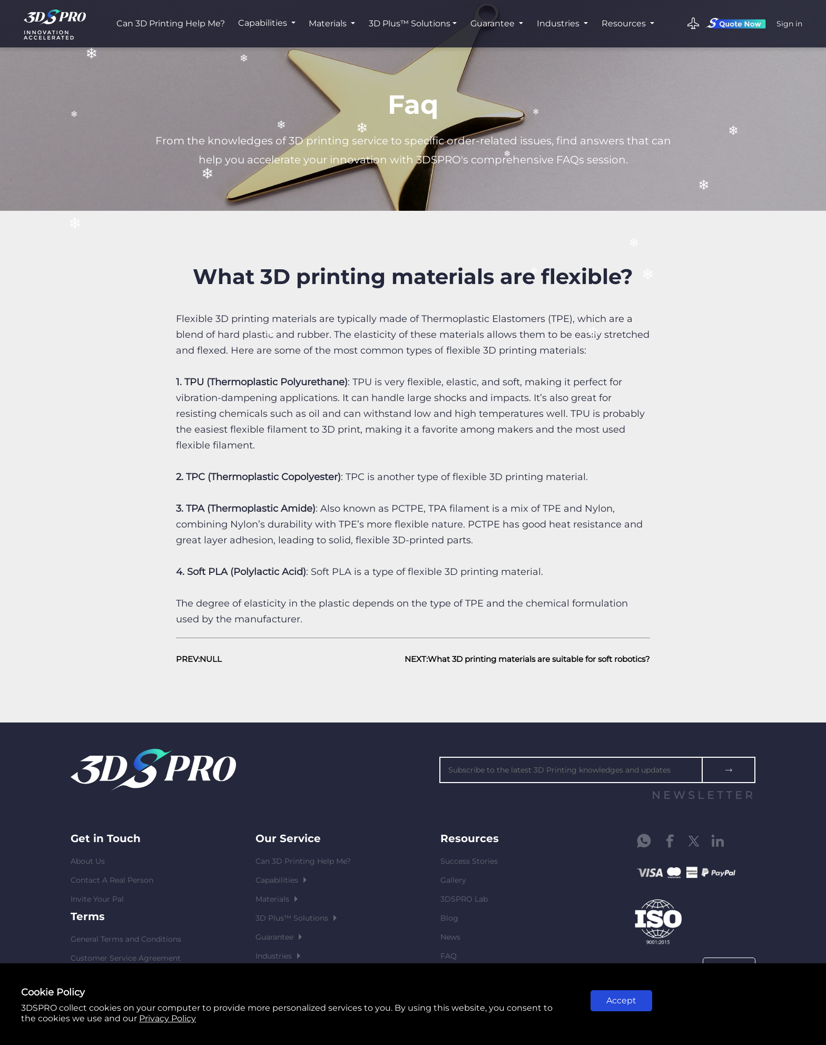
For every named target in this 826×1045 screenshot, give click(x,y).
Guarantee (493, 23)
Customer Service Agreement (126, 958)
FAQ (448, 956)
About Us (88, 861)
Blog (449, 918)
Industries (559, 23)
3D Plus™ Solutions (409, 23)
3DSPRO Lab (464, 899)
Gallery (453, 880)
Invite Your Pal (97, 899)
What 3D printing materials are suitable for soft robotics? (539, 659)
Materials (329, 23)
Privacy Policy (167, 1018)
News (450, 937)
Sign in (789, 23)
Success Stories (469, 861)
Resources (625, 23)
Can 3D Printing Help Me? (170, 23)
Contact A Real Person (112, 880)
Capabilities (263, 23)
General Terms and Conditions (126, 939)
